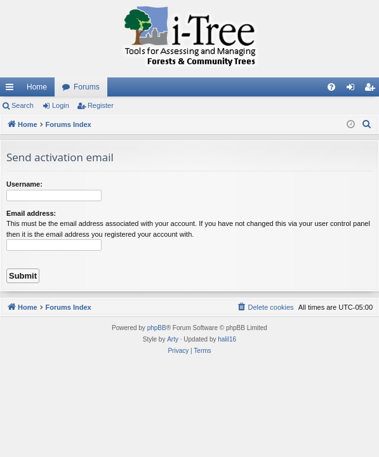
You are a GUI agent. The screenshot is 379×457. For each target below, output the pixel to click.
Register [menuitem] (372, 89)
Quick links (12, 89)
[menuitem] (331, 86)
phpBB (156, 327)
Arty (172, 339)
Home (37, 87)
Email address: (31, 213)
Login (60, 105)
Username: (24, 184)
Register (101, 105)
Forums (87, 87)
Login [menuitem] (353, 89)
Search (22, 105)
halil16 (227, 339)
